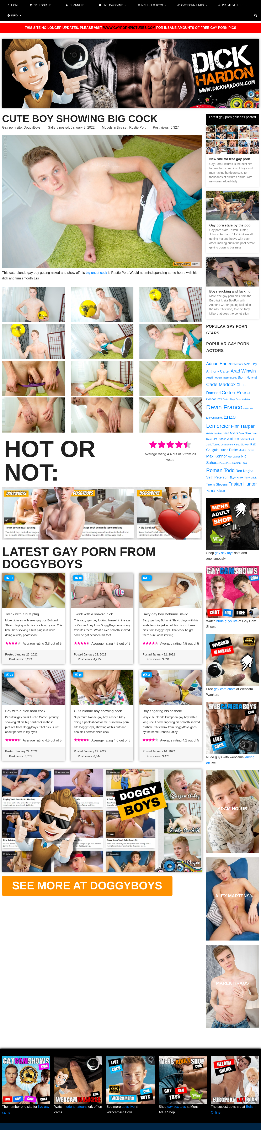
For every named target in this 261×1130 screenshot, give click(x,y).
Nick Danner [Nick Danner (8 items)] (234, 457)
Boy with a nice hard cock (25, 711)
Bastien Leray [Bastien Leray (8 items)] (230, 378)
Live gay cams (114, 5)
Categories (44, 5)
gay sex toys (224, 554)
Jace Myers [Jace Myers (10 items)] (230, 433)
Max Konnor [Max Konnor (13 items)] (216, 457)
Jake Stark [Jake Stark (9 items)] (245, 434)
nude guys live (227, 622)
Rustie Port (138, 127)
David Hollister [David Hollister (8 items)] (243, 399)
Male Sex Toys (154, 5)
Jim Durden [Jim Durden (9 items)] (219, 439)
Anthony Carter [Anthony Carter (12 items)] (218, 371)
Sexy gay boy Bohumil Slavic (165, 614)
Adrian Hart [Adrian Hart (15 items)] (217, 363)
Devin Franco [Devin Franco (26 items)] (224, 407)
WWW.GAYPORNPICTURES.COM (129, 28)
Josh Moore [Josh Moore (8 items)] (227, 445)
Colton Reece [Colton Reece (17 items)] (236, 392)
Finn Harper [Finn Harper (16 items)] (243, 426)
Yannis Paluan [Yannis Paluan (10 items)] (215, 491)
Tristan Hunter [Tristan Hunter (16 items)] (243, 485)
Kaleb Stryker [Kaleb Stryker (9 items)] (242, 445)
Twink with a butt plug (22, 614)
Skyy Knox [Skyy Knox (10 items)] (236, 478)
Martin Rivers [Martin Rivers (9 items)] (246, 451)
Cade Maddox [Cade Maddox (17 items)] (220, 384)
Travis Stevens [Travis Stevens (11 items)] (217, 485)
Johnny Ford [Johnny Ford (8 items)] (247, 440)
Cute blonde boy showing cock (98, 711)
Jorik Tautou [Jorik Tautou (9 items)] (213, 445)
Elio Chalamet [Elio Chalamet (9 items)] (214, 418)
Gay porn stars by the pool (230, 225)
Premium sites (234, 5)
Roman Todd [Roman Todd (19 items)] (220, 471)
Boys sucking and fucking (229, 291)
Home (15, 5)
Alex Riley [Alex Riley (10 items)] (250, 364)
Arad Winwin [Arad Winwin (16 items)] (243, 371)
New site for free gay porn (229, 159)
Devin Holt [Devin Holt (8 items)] (248, 409)
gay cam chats (224, 690)
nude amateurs (75, 1107)
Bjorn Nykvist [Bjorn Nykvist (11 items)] (247, 378)
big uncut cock (96, 272)
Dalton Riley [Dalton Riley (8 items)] (229, 399)
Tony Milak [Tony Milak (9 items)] (250, 478)
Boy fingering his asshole (162, 711)
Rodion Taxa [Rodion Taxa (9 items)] (239, 463)
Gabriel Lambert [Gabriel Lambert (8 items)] (214, 434)
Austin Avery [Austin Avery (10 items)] (214, 378)
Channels (78, 5)
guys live (128, 1107)
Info (16, 15)
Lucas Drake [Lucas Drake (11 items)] (228, 450)
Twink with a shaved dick (93, 614)
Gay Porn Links (194, 5)
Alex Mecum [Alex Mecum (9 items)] (236, 364)
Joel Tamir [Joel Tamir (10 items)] (233, 439)
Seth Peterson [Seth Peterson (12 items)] (217, 478)
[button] (256, 15)
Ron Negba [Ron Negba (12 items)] (244, 472)
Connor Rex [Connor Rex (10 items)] (214, 399)
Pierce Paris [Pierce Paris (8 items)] (225, 464)
